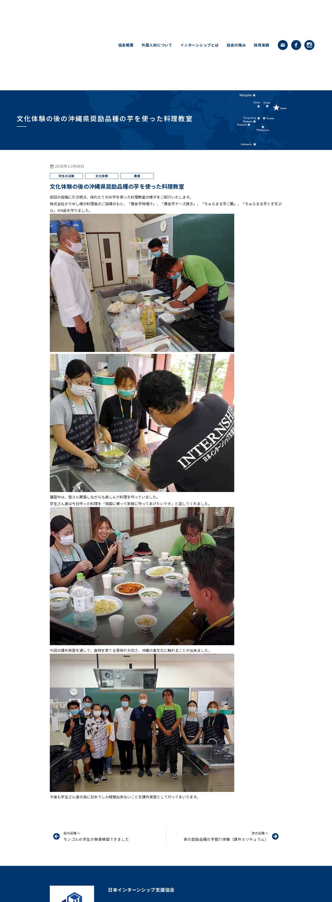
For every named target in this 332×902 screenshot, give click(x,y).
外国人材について (157, 45)
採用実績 (261, 45)
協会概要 (126, 45)
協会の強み (236, 45)
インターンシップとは (199, 45)
